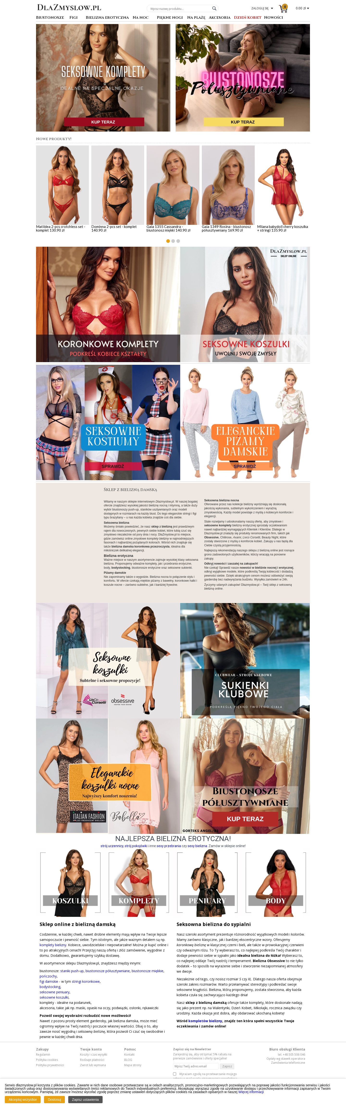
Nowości (273, 18)
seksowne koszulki (54, 997)
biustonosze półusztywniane (108, 971)
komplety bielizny (53, 945)
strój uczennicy (112, 846)
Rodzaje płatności (92, 1060)
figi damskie (49, 981)
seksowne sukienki (180, 567)
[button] (168, 241)
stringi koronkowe (86, 981)
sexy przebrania (169, 846)
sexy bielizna (197, 846)
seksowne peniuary (54, 992)
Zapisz (227, 1066)
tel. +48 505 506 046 (291, 1054)
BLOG (128, 1060)
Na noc (140, 18)
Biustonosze (50, 18)
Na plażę (196, 18)
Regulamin (43, 1055)
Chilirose (226, 537)
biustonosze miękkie (147, 971)
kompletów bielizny (205, 1021)
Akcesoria (219, 18)
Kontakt (129, 1055)
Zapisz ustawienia (85, 1100)
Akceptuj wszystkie (23, 1100)
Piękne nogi (170, 18)
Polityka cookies (47, 1060)
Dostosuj (54, 1100)
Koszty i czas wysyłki (93, 1055)
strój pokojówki (136, 846)
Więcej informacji (251, 1092)
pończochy (48, 976)
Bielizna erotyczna (107, 18)
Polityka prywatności (50, 1065)
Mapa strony (132, 1065)
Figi (73, 18)
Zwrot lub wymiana (93, 1065)
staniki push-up (72, 971)
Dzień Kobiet (248, 18)
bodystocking (50, 986)
